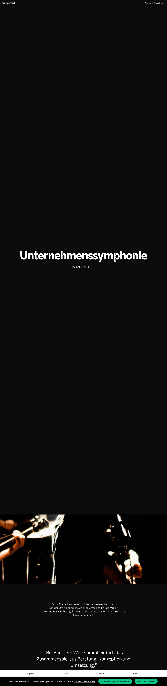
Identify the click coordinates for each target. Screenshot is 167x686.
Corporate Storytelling (155, 3)
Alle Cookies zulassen (146, 681)
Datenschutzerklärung (84, 681)
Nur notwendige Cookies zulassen (115, 681)
